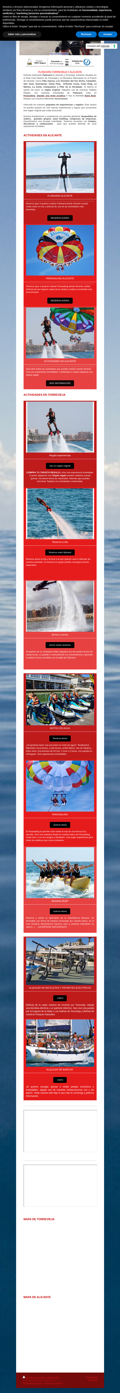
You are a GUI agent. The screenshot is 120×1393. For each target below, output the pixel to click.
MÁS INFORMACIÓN (59, 383)
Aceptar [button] (107, 34)
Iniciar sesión (91, 1377)
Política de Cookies (52, 1383)
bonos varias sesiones (60, 645)
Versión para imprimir (34, 1377)
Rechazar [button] (86, 34)
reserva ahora (60, 825)
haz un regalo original (59, 466)
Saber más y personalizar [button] (22, 34)
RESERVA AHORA (60, 218)
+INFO (60, 998)
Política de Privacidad (32, 1383)
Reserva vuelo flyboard (60, 552)
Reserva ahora (60, 738)
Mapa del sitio (53, 1377)
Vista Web (92, 1380)
